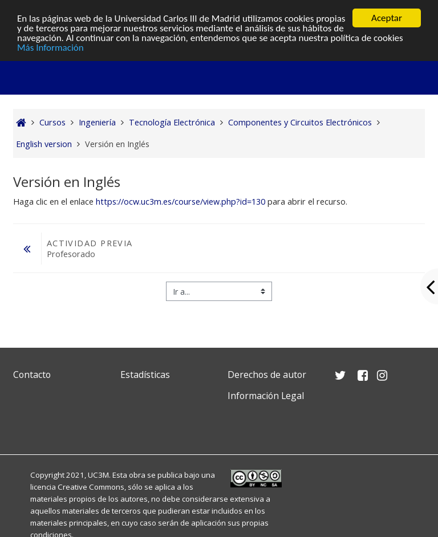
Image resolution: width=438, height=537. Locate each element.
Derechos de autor (267, 374)
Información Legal (266, 395)
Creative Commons (91, 487)
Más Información (50, 48)
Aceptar (386, 18)
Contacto (32, 374)
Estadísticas (145, 374)
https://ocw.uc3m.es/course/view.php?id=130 (180, 201)
